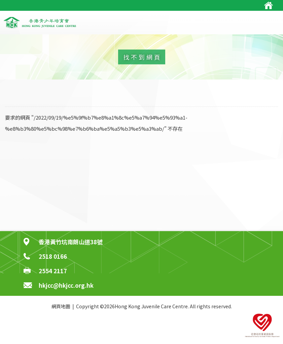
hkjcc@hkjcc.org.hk (66, 285)
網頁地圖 (60, 306)
